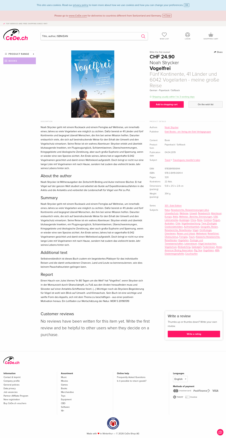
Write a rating (194, 334)
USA (215, 217)
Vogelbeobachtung (191, 223)
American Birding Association (179, 250)
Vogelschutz (171, 247)
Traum (192, 237)
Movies (64, 381)
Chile (177, 223)
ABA (217, 250)
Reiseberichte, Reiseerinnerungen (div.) (190, 210)
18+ (62, 410)
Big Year (198, 250)
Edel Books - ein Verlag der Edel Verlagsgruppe (188, 132)
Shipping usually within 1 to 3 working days (173, 96)
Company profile (12, 381)
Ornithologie (205, 230)
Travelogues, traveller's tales (186, 160)
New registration (12, 399)
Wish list (164, 36)
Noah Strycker (171, 127)
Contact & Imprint (12, 377)
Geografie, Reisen (209, 227)
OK (186, 5)
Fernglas (183, 237)
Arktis (175, 217)
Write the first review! (160, 52)
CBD (63, 403)
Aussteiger (184, 220)
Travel (167, 160)
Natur (167, 210)
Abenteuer (216, 213)
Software (65, 407)
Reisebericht (204, 213)
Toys (63, 395)
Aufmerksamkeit (191, 227)
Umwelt (193, 213)
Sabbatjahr (197, 247)
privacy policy (80, 5)
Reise (199, 220)
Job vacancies (11, 392)
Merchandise (67, 392)
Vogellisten (208, 250)
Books (12, 61)
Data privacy (10, 388)
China (193, 220)
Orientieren (170, 233)
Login (187, 36)
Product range (18, 54)
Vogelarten (183, 240)
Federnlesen (209, 247)
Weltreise (184, 213)
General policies (12, 384)
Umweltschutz (171, 213)
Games (64, 384)
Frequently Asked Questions (131, 377)
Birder (219, 247)
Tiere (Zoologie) (209, 223)
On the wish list (205, 104)
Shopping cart (211, 36)
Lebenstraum (190, 244)
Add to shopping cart (167, 104)
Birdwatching (184, 247)
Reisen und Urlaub (186, 233)
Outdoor (208, 220)
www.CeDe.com (78, 15)
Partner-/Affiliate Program (16, 395)
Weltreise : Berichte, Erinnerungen (195, 217)
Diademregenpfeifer (174, 254)
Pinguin (216, 220)
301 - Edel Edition (173, 206)
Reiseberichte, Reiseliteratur (178, 230)
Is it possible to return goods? (131, 381)
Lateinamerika (171, 220)
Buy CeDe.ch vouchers (15, 403)
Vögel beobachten (207, 244)
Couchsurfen (191, 254)
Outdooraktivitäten (174, 227)
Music (64, 377)
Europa (168, 217)
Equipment (66, 399)
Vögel (195, 230)
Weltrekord (201, 233)
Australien (169, 223)
